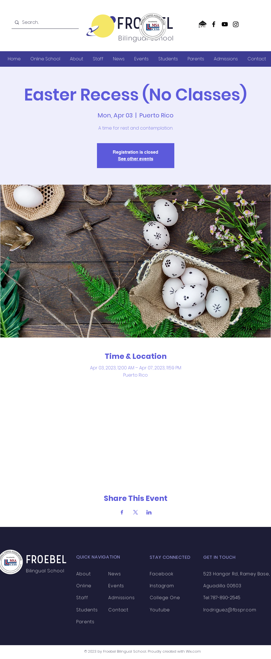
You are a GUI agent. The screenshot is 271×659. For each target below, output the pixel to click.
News (114, 574)
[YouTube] (224, 24)
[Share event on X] (135, 512)
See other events (135, 158)
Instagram (162, 586)
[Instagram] (236, 24)
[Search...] (44, 22)
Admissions (121, 597)
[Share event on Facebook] (122, 512)
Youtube (160, 610)
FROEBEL (46, 560)
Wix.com (193, 651)
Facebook (161, 574)
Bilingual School (46, 570)
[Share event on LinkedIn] (149, 512)
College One (165, 597)
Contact (118, 610)
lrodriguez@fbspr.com (229, 610)
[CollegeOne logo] (202, 24)
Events (116, 586)
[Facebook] (213, 24)
